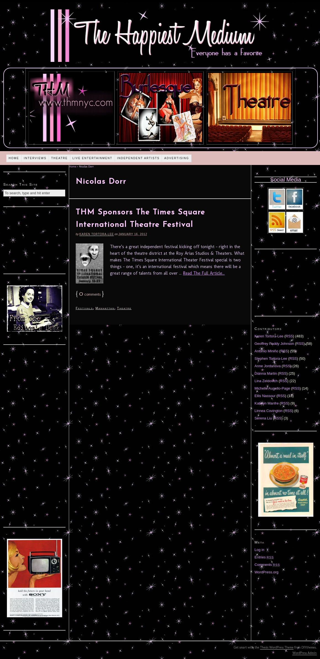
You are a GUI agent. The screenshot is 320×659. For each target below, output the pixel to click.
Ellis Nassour (265, 396)
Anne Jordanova (268, 366)
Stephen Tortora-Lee (271, 358)
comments (90, 294)
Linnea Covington (268, 411)
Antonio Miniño (266, 351)
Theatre (59, 158)
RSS (289, 336)
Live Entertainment (92, 158)
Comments (267, 565)
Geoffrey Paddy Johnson (274, 344)
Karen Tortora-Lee (96, 234)
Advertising (176, 158)
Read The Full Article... (204, 273)
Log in (259, 550)
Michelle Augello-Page (272, 388)
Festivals (84, 308)
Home (14, 158)
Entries (264, 557)
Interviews (35, 158)
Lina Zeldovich (266, 381)
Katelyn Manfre (267, 403)
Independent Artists (138, 158)
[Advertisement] (34, 239)
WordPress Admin (304, 653)
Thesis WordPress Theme (276, 647)
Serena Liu (263, 418)
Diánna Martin (266, 373)
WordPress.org (266, 572)
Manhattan (104, 308)
